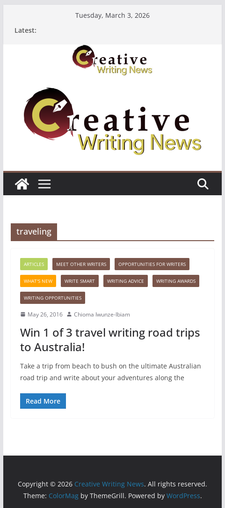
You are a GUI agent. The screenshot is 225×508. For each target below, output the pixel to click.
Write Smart (80, 281)
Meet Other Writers (81, 264)
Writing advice (125, 281)
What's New (38, 281)
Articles (34, 264)
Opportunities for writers (152, 264)
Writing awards (176, 281)
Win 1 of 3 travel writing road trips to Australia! (110, 339)
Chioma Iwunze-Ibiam (102, 314)
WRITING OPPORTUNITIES (52, 297)
